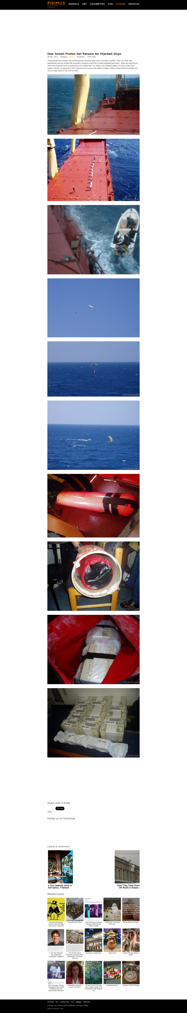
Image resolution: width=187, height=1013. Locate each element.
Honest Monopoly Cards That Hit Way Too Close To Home (56, 924)
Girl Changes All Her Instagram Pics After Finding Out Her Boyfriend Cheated (56, 988)
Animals (74, 4)
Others (120, 4)
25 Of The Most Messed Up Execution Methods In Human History (74, 955)
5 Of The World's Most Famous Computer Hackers (56, 954)
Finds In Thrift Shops (131, 985)
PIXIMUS (56, 3)
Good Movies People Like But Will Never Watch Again (93, 924)
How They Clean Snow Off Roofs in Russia (128, 886)
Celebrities (97, 4)
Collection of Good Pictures (112, 923)
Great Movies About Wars (131, 954)
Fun (110, 4)
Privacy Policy (82, 1005)
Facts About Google (131, 922)
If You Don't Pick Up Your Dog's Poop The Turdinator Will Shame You (93, 988)
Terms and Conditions (66, 1005)
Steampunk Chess (75, 922)
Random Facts (112, 985)
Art (84, 4)
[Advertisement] (93, 30)
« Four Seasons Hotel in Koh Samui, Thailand (60, 886)
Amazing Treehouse (93, 953)
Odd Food (112, 953)
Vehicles (133, 4)
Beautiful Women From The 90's (75, 986)
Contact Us (51, 1005)
